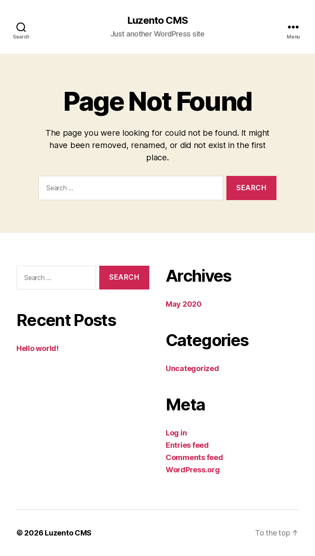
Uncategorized (192, 368)
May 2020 (184, 304)
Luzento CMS (157, 20)
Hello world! (37, 348)
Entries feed (187, 445)
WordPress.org (193, 469)
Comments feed (194, 457)
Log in (176, 432)
